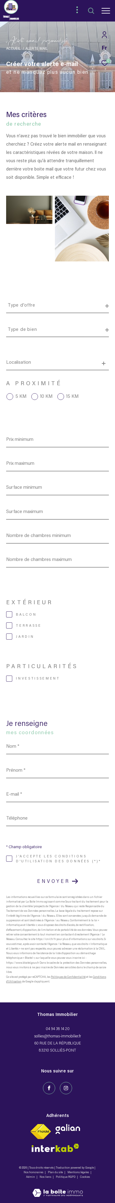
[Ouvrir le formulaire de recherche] (91, 10)
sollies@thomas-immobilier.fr (57, 1036)
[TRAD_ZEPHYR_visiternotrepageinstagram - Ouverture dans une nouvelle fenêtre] (66, 1088)
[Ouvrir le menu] (106, 11)
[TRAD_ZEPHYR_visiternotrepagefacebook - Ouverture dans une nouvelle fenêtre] (49, 1088)
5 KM (20, 396)
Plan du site (55, 1172)
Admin (31, 1177)
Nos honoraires (33, 1172)
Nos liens (46, 1177)
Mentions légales (78, 1172)
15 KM (72, 396)
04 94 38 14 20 (58, 1029)
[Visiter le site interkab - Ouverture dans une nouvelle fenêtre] (68, 1129)
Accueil (13, 49)
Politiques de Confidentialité (68, 977)
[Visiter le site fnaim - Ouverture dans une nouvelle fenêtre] (40, 1131)
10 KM (46, 396)
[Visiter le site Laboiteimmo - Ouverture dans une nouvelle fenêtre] (58, 1189)
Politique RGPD (65, 1177)
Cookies (85, 1177)
